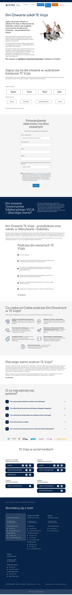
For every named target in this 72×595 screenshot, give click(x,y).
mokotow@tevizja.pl (14, 531)
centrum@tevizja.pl (34, 540)
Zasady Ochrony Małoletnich (28, 503)
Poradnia (55, 4)
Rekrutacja (40, 4)
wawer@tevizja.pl (54, 531)
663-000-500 (12, 536)
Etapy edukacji (18, 5)
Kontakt (33, 4)
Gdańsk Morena (59, 92)
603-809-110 (12, 568)
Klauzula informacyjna (61, 585)
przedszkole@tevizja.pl (35, 531)
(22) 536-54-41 (33, 536)
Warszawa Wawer (45, 92)
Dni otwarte (48, 5)
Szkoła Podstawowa (43, 102)
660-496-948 (32, 529)
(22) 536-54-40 (33, 545)
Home (6, 503)
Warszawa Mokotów (13, 92)
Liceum (60, 102)
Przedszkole (26, 102)
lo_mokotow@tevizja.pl (15, 538)
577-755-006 (32, 538)
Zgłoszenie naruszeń (50, 585)
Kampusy (25, 4)
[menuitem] (62, 5)
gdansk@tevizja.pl (13, 570)
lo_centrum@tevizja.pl (35, 549)
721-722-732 (12, 529)
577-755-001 (32, 547)
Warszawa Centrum (29, 92)
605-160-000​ (53, 529)
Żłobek (12, 102)
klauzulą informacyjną (39, 174)
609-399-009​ (12, 575)
